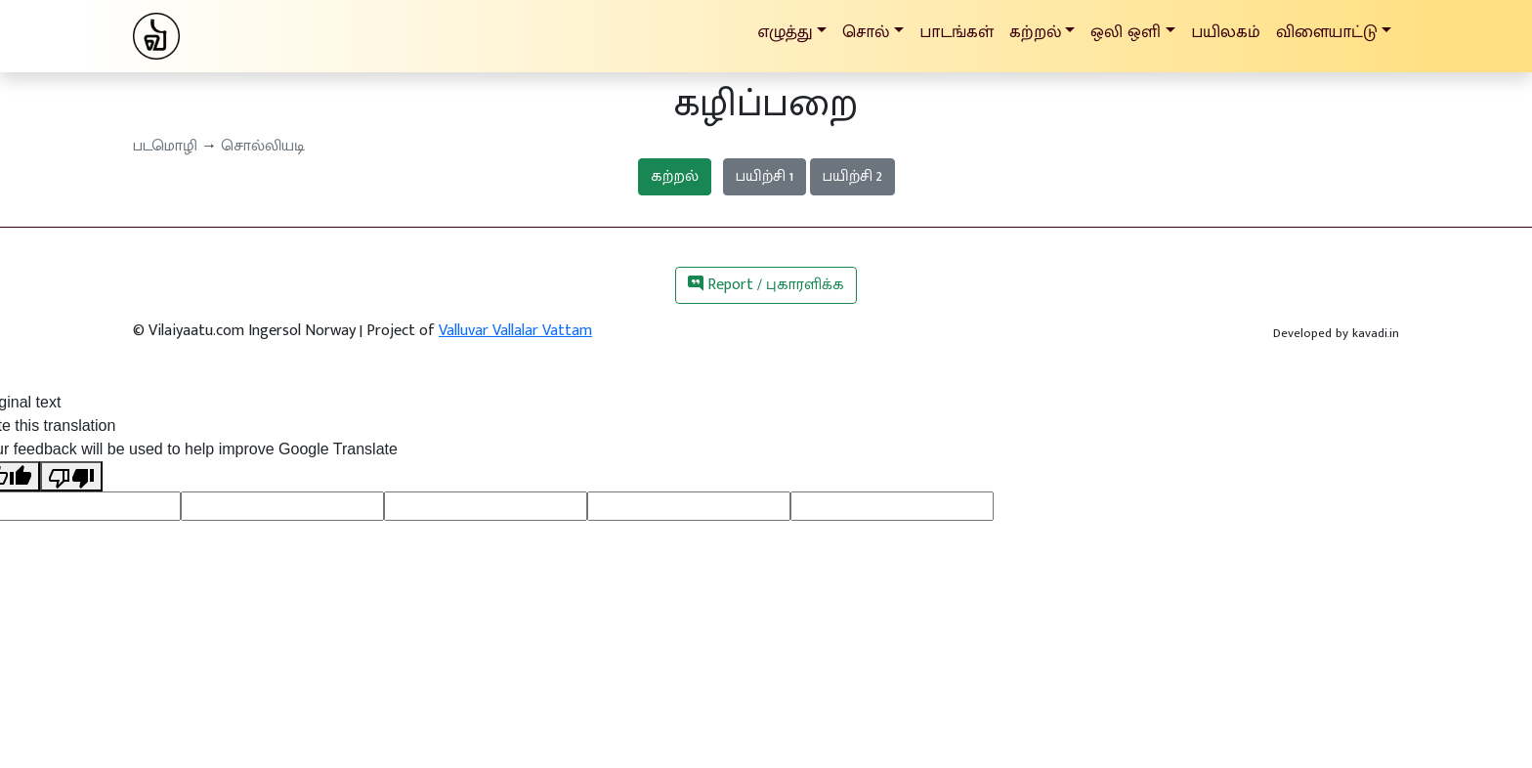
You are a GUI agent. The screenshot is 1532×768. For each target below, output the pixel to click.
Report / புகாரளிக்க (766, 285)
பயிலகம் (1225, 32)
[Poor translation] (71, 476)
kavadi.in (1375, 333)
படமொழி (165, 146)
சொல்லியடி (263, 146)
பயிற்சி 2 (852, 176)
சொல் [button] (865, 32)
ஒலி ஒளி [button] (1125, 32)
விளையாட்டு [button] (1327, 32)
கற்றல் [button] (1035, 32)
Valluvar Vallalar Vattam (515, 331)
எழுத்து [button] (785, 32)
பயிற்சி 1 (764, 176)
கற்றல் (675, 176)
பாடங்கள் (956, 32)
